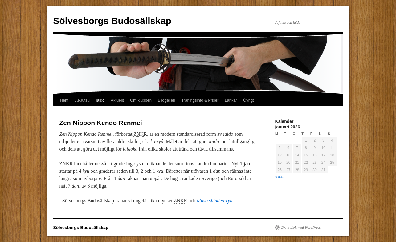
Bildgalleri (166, 100)
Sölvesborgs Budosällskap (112, 21)
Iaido (100, 100)
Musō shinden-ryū (214, 200)
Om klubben (141, 100)
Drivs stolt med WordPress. (301, 227)
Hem (64, 100)
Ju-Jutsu (82, 100)
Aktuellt (117, 100)
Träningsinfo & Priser (199, 100)
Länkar (231, 100)
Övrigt (248, 100)
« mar (279, 176)
